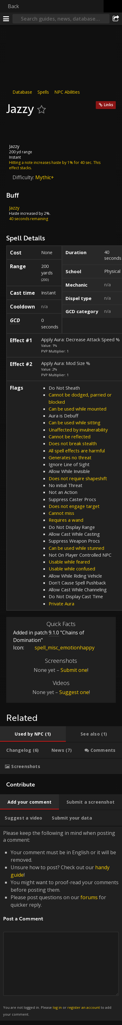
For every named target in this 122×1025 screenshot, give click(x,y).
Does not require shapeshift (78, 478)
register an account (83, 1007)
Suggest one (74, 692)
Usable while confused (72, 568)
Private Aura (61, 603)
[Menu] (6, 18)
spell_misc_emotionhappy (60, 647)
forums (89, 897)
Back (13, 6)
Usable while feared (69, 562)
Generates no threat (70, 457)
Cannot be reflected (69, 436)
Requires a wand (66, 520)
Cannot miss (61, 513)
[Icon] (17, 129)
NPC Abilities (67, 92)
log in (57, 1007)
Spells (43, 92)
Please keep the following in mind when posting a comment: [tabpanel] (61, 924)
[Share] (116, 18)
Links (108, 104)
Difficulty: (23, 177)
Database (22, 92)
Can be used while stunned (76, 548)
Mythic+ (44, 177)
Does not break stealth (73, 443)
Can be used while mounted (77, 409)
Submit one (74, 670)
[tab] (33, 734)
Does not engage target (74, 506)
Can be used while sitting (74, 422)
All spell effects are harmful (77, 450)
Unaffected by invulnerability (78, 429)
